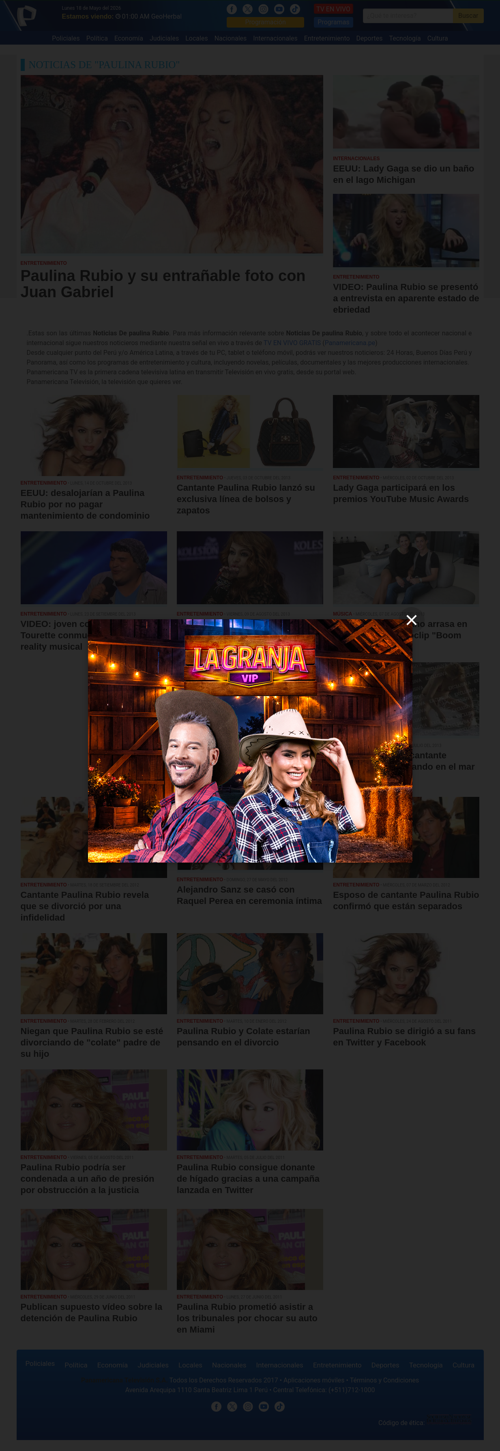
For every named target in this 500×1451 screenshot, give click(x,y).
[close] (412, 620)
